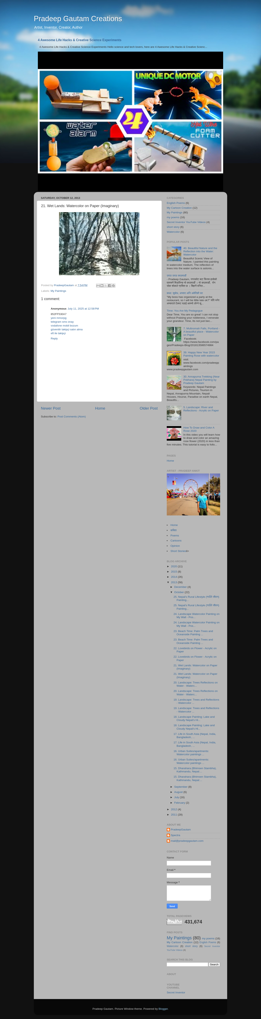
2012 (174, 809)
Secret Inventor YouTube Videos (186, 222)
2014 (174, 576)
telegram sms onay (62, 321)
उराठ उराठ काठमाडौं (176, 275)
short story (173, 226)
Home (100, 408)
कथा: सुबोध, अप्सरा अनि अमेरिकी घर (185, 293)
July (177, 797)
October (179, 592)
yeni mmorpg (58, 317)
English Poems (176, 202)
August (178, 792)
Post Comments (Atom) (72, 416)
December (180, 586)
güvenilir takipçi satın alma (67, 329)
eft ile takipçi (58, 333)
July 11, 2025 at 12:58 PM (83, 308)
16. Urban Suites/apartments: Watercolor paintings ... (191, 753)
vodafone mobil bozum (64, 325)
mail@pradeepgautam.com (187, 840)
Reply (54, 338)
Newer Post (51, 408)
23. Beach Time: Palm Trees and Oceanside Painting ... (193, 633)
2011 (174, 814)
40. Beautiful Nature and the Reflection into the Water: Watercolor (200, 251)
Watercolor (173, 231)
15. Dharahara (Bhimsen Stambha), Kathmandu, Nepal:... (195, 770)
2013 (174, 582)
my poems (173, 217)
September (181, 786)
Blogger (163, 1008)
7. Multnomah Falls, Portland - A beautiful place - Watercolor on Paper (201, 331)
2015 (174, 571)
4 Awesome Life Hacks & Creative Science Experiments (79, 40)
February (180, 802)
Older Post (149, 408)
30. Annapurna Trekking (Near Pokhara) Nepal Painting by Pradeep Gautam (201, 380)
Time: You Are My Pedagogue (185, 310)
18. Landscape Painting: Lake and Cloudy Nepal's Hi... (194, 718)
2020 (174, 566)
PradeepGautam (181, 829)
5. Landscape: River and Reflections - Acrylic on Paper (201, 409)
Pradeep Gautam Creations (78, 19)
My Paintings (58, 290)
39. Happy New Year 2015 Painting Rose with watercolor (201, 354)
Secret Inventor (176, 992)
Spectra (175, 835)
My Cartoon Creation (179, 207)
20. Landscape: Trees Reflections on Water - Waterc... (196, 684)
